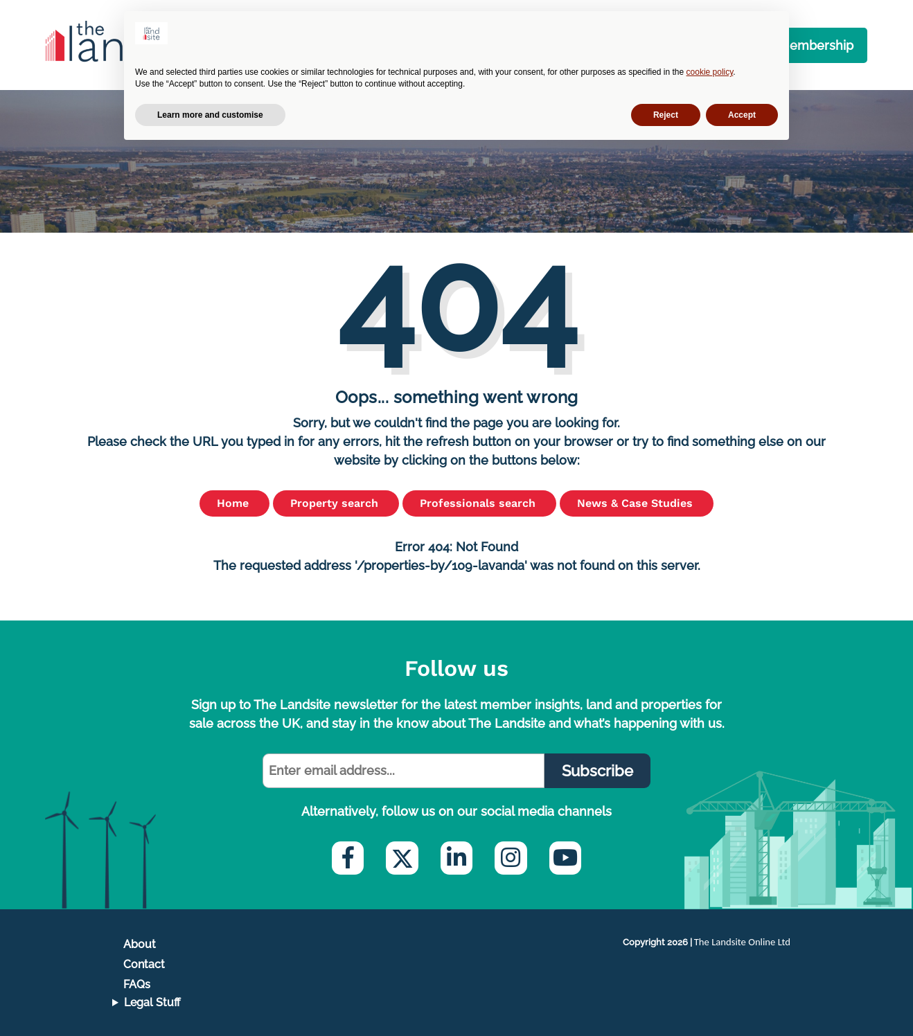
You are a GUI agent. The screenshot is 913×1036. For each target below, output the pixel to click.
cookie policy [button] (710, 72)
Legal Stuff (152, 1002)
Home (234, 503)
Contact (144, 964)
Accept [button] (742, 115)
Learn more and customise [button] (210, 115)
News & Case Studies (636, 503)
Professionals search (479, 503)
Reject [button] (665, 115)
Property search (336, 503)
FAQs (136, 984)
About (139, 944)
